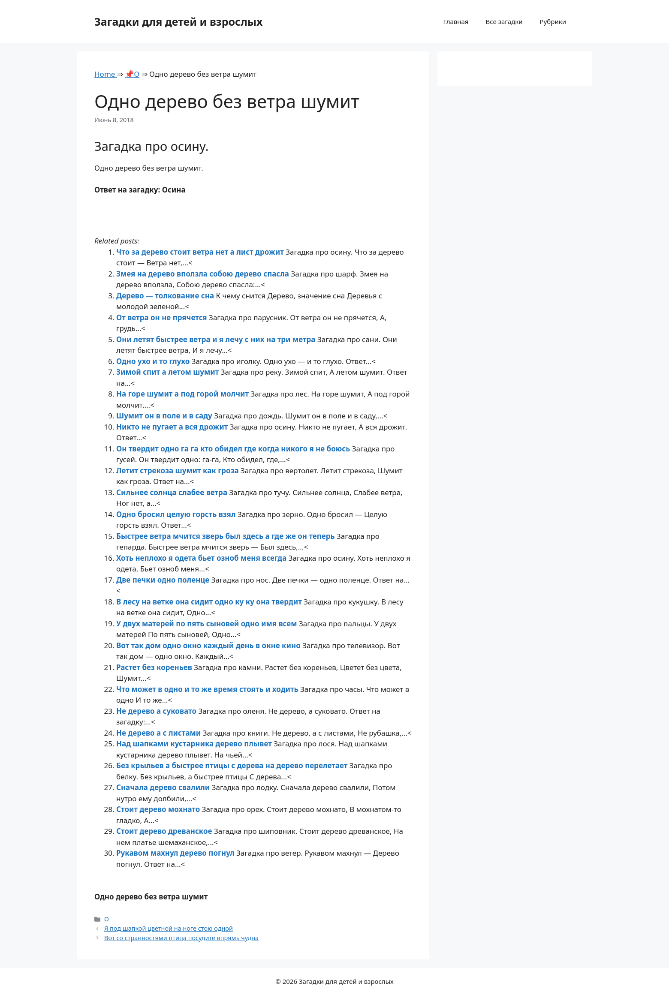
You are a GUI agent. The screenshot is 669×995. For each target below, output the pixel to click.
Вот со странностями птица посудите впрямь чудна (181, 938)
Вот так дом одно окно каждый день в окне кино (209, 645)
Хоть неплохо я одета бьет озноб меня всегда (202, 558)
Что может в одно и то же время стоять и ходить (208, 689)
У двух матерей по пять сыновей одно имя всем (207, 623)
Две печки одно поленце (163, 580)
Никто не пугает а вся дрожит (173, 427)
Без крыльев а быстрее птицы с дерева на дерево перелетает (233, 765)
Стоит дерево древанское (165, 831)
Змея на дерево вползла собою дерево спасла (203, 274)
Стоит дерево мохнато (159, 809)
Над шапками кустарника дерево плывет (195, 744)
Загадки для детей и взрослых (178, 21)
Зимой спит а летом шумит (168, 372)
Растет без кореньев (155, 667)
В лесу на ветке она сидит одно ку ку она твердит (210, 602)
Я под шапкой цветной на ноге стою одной (168, 928)
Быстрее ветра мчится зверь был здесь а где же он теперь (226, 536)
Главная (455, 21)
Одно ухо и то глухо (154, 361)
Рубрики (553, 21)
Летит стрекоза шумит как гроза (178, 470)
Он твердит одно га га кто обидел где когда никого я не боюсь (234, 449)
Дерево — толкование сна (166, 296)
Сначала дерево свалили (164, 787)
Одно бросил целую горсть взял (177, 514)
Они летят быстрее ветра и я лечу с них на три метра (216, 339)
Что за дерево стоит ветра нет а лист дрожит (201, 252)
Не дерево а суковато (157, 711)
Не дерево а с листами (159, 733)
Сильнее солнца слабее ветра (172, 492)
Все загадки (503, 21)
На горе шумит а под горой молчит (183, 394)
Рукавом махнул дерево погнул (176, 853)
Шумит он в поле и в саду (165, 416)
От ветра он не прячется (162, 317)
